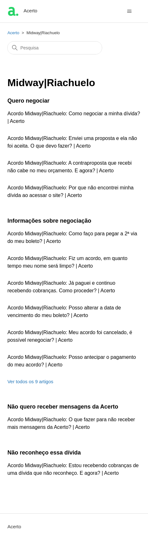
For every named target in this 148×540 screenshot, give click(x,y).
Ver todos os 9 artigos (30, 381)
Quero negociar (28, 101)
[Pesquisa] (55, 47)
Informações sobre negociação (49, 221)
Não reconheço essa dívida (44, 452)
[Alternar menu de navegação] (129, 11)
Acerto (13, 32)
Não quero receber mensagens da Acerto (62, 406)
